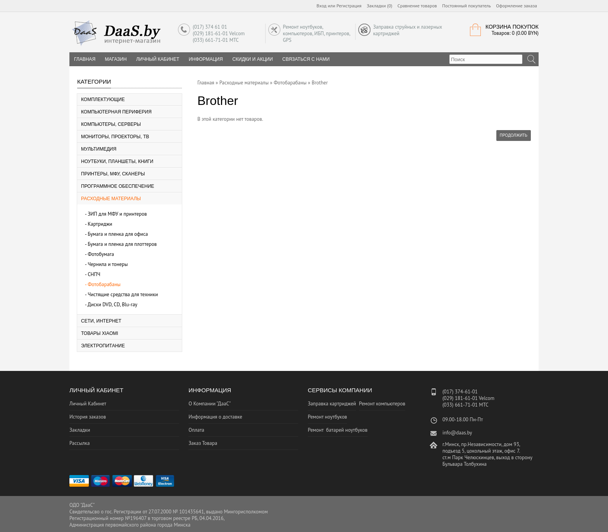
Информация (206, 59)
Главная (205, 82)
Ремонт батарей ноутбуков (338, 430)
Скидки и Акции (252, 59)
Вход (321, 6)
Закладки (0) (379, 6)
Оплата (196, 430)
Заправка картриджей (332, 403)
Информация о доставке (215, 417)
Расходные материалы (111, 198)
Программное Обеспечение (117, 186)
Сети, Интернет (101, 321)
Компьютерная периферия (116, 112)
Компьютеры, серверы (111, 124)
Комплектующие (103, 99)
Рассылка (79, 443)
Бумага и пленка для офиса (118, 234)
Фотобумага (101, 254)
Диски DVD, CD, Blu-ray (112, 304)
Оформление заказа (516, 6)
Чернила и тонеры (108, 264)
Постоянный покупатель (466, 6)
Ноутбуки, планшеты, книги (117, 161)
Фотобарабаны (104, 284)
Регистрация (349, 6)
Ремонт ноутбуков (327, 417)
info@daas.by (457, 432)
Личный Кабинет (157, 59)
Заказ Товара (202, 443)
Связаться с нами (306, 59)
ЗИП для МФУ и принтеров (117, 214)
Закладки (79, 430)
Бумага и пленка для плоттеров (122, 244)
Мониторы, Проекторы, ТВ (115, 136)
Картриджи (100, 224)
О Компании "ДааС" (209, 403)
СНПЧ (94, 274)
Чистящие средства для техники (123, 294)
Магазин (116, 59)
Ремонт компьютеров (382, 403)
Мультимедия (98, 149)
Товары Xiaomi (99, 333)
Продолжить (513, 135)
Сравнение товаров (417, 6)
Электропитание (103, 345)
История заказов (87, 417)
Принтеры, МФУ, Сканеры (113, 174)
